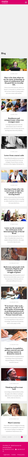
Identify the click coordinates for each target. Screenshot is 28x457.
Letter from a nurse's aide (14, 155)
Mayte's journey (14, 423)
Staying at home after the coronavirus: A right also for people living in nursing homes (14, 192)
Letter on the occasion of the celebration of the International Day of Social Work (14, 230)
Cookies (13, 454)
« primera (4, 437)
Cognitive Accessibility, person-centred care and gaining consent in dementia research (14, 351)
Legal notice (7, 454)
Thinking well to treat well (14, 388)
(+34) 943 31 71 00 (9, 449)
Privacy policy (21, 454)
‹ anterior (9, 437)
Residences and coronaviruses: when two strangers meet (14, 120)
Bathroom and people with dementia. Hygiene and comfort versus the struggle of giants (14, 269)
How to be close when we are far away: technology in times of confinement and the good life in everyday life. (14, 81)
